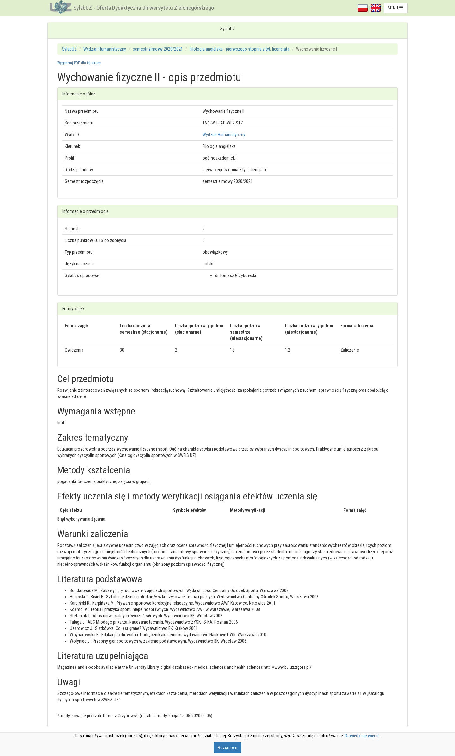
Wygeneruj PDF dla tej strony (79, 63)
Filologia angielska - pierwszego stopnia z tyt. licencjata (239, 48)
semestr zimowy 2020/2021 (158, 48)
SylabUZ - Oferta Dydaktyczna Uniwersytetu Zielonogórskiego (143, 7)
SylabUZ (69, 48)
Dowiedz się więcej (362, 735)
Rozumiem (227, 747)
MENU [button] (395, 7)
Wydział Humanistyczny (104, 48)
